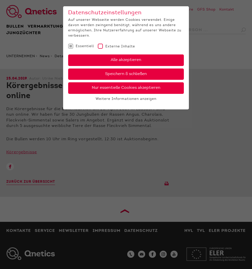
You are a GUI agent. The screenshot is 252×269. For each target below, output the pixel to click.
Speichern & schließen (126, 74)
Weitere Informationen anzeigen (126, 99)
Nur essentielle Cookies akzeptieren (126, 88)
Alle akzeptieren (126, 60)
